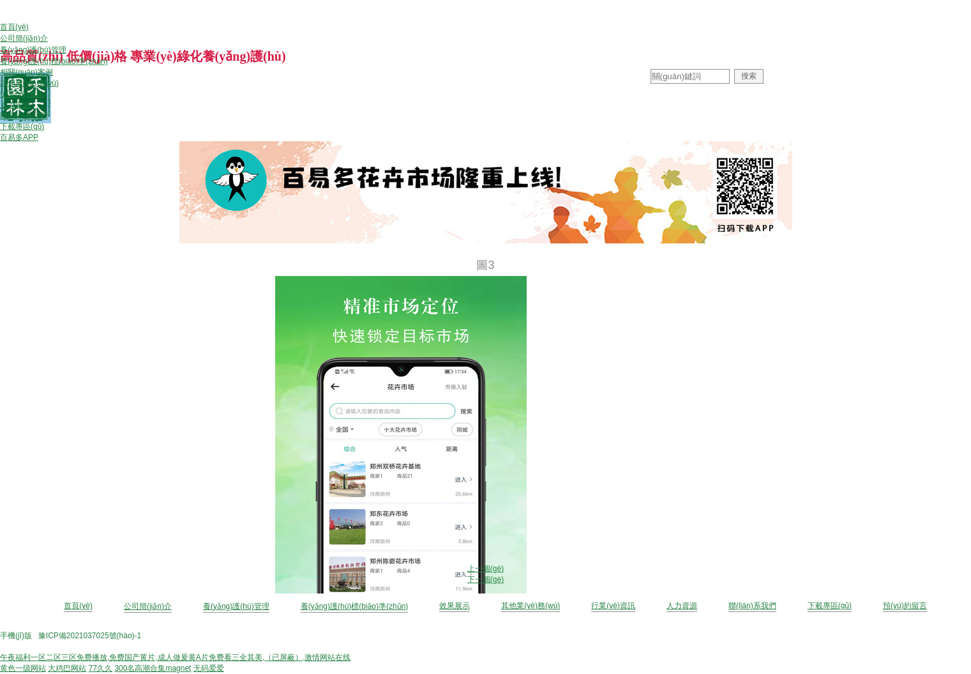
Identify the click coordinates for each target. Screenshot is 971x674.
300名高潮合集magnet (152, 668)
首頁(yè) (78, 605)
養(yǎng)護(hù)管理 (236, 606)
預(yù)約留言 (905, 605)
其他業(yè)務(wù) (530, 605)
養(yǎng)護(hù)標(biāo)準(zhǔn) (355, 606)
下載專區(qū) (830, 605)
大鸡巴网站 (67, 668)
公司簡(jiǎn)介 (148, 606)
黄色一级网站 (23, 668)
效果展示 (454, 605)
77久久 (100, 668)
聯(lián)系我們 (752, 605)
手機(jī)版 (16, 635)
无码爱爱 (208, 668)
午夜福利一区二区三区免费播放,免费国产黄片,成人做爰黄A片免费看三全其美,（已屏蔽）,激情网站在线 (175, 657)
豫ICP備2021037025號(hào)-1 (89, 635)
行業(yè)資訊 (613, 605)
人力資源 (681, 605)
